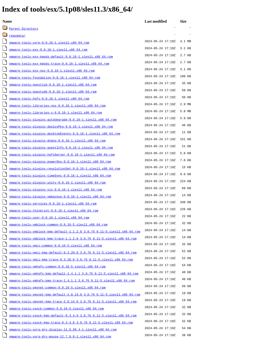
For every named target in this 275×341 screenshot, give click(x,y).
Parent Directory (23, 28)
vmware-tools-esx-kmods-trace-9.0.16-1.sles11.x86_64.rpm (59, 63)
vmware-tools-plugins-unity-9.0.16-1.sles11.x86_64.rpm (57, 182)
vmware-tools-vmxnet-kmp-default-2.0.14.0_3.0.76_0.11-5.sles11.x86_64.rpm (74, 294)
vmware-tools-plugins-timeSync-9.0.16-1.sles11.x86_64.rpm (60, 175)
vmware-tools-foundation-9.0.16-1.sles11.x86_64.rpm (54, 77)
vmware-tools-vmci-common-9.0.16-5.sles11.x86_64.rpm (55, 245)
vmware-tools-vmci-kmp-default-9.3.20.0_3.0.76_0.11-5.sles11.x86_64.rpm (73, 252)
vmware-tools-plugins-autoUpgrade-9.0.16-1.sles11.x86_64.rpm (62, 119)
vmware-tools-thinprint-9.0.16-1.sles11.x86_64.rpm (53, 210)
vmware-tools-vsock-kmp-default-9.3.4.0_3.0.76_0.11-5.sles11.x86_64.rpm (73, 315)
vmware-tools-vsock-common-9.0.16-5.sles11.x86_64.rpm (56, 308)
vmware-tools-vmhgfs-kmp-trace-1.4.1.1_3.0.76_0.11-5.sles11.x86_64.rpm (72, 280)
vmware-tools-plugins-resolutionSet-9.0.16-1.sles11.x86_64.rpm (64, 168)
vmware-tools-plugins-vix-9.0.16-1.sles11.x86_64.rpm (55, 189)
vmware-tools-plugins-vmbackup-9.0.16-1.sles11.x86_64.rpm (60, 196)
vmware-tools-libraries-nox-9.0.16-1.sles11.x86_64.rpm (57, 105)
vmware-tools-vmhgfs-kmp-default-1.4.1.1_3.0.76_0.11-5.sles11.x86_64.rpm (73, 273)
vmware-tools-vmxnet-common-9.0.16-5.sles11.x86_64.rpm (57, 287)
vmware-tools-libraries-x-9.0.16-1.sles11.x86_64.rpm (55, 112)
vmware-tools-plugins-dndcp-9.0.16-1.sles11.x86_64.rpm (57, 140)
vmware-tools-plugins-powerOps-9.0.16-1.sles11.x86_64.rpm (60, 161)
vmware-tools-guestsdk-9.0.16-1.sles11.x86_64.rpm (52, 91)
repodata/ (17, 35)
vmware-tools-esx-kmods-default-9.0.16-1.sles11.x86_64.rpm (61, 56)
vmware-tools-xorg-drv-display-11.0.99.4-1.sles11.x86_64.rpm (62, 329)
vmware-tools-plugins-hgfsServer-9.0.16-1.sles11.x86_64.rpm (62, 154)
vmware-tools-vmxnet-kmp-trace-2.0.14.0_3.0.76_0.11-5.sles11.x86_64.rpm (73, 301)
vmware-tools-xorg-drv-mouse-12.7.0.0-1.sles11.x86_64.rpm (60, 336)
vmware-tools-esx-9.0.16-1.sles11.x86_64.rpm (48, 49)
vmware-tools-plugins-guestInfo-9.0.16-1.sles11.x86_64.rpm (61, 147)
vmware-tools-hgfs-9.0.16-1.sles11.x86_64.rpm (49, 98)
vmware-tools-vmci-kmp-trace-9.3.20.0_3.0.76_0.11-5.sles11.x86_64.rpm (71, 259)
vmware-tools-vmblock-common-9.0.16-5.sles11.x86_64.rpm (58, 224)
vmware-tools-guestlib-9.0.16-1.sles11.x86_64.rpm (52, 84)
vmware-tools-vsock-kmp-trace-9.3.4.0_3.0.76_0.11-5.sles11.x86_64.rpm (71, 322)
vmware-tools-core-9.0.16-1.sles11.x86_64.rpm (49, 42)
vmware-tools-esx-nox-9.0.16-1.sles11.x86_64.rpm (52, 70)
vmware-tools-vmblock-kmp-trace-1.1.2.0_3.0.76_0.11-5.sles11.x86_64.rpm (73, 238)
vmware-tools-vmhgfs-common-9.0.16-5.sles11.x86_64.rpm (57, 266)
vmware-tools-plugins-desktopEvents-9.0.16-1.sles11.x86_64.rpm (64, 133)
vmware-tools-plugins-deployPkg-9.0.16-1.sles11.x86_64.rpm (61, 126)
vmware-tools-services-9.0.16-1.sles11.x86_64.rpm (52, 203)
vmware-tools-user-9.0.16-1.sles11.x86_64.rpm (49, 217)
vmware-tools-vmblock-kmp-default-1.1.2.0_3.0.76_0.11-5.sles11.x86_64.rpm (74, 231)
